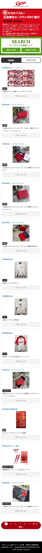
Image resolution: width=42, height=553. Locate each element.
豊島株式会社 (8, 259)
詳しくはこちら (22, 96)
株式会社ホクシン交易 (11, 446)
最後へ (21, 527)
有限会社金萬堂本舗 (10, 409)
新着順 (11, 60)
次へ (35, 524)
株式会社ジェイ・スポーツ (13, 68)
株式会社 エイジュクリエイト (14, 104)
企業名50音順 (31, 60)
